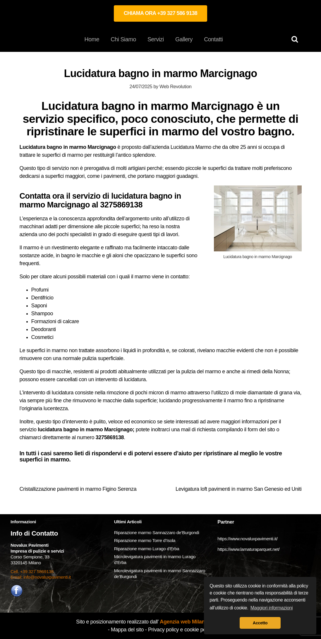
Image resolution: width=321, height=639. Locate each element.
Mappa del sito (127, 630)
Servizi (155, 39)
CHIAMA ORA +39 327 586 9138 (161, 13)
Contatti (213, 39)
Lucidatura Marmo (191, 147)
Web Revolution (175, 86)
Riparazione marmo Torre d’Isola (145, 540)
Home (92, 39)
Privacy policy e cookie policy (180, 630)
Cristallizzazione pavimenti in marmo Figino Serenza (78, 489)
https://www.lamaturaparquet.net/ (248, 549)
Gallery (184, 39)
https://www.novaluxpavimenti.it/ (247, 538)
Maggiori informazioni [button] (271, 607)
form (253, 429)
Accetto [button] (260, 623)
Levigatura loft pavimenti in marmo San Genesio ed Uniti (238, 489)
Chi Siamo (123, 39)
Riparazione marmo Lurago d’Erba (146, 548)
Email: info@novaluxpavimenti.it (41, 577)
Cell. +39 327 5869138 (32, 571)
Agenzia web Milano (183, 622)
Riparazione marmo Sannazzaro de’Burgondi (156, 532)
